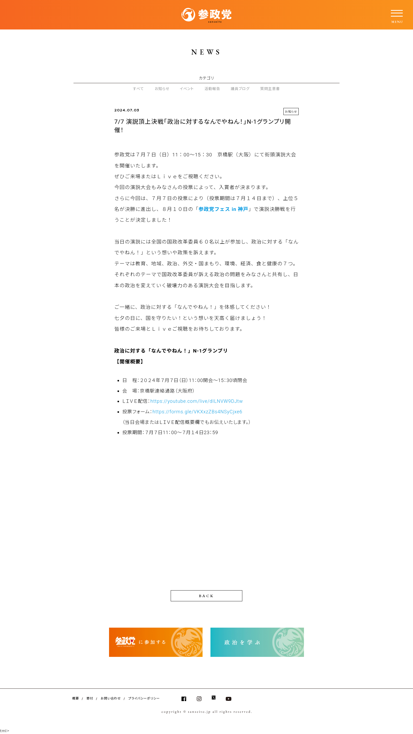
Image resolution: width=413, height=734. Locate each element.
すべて (138, 88)
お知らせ (162, 88)
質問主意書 (270, 88)
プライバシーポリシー (144, 698)
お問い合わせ (111, 698)
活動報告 (212, 88)
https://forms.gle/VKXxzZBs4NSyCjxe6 (197, 411)
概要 (75, 698)
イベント (187, 88)
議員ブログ (240, 88)
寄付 (89, 698)
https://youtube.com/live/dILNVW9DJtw (196, 401)
